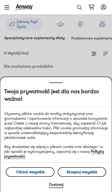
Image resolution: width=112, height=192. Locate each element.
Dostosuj (56, 184)
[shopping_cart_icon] (91, 7)
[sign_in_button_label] (103, 7)
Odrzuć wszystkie (30, 172)
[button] (8, 7)
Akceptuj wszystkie (82, 172)
